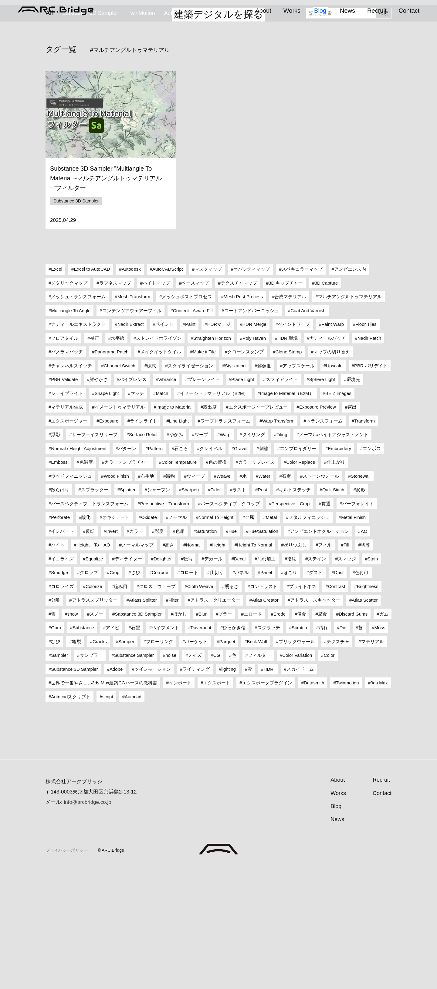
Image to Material (173, 529)
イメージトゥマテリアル (120, 529)
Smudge (59, 695)
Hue (233, 653)
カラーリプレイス (256, 584)
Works (291, 10)
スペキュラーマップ (302, 391)
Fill (346, 667)
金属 (249, 640)
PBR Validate (64, 502)
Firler (215, 612)
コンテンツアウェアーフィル (131, 433)
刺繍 (263, 570)
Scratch (299, 750)
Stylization (235, 488)
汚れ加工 (266, 681)
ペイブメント (165, 750)
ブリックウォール (297, 764)
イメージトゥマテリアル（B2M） (214, 515)
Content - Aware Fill (193, 433)
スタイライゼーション (190, 488)
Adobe (116, 791)
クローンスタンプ (245, 474)
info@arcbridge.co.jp (87, 925)
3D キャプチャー (286, 405)
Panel (266, 695)
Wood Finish (116, 598)
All (49, 150)
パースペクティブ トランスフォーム (89, 626)
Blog (320, 10)
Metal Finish (353, 640)
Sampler (59, 777)
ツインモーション (152, 791)
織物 (170, 598)
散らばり (60, 612)
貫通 (325, 626)
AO (364, 653)
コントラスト (263, 708)
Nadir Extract (130, 446)
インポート (180, 805)
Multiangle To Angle (70, 433)
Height (218, 667)
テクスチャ (338, 764)
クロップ (89, 695)
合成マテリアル (290, 419)
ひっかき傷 (234, 750)
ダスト (316, 695)
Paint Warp (332, 446)
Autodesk (131, 391)
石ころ (181, 570)
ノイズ (195, 777)
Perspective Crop (291, 626)
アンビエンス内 (350, 391)
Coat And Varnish (308, 433)
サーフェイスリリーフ (94, 557)
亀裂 (76, 764)
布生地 (147, 598)
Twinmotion (347, 805)
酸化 (85, 640)
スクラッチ (268, 750)
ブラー (225, 736)
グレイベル (211, 570)
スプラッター (94, 612)
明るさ (232, 708)
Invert (112, 653)
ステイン (317, 681)
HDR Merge (254, 446)
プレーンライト (204, 502)
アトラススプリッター (94, 722)
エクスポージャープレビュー (258, 529)
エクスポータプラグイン (267, 805)
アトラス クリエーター (215, 722)
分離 (55, 722)
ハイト (58, 667)
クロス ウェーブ (157, 708)
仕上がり (336, 584)
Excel (56, 391)
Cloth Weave (200, 708)
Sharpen (190, 612)
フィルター (259, 777)
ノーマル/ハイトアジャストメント (333, 557)
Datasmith (314, 805)
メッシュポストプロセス (187, 419)
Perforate (60, 640)
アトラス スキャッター (315, 722)
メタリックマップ (69, 405)
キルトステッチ (295, 612)
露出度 (210, 529)
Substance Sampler (134, 777)
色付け (362, 695)
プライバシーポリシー (67, 972)
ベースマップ (195, 405)
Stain (373, 681)
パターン (127, 570)
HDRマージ (219, 446)
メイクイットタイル (160, 474)
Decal (240, 681)
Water (264, 598)
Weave (223, 598)
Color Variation (297, 777)
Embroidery (339, 570)
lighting (228, 791)
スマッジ (347, 681)
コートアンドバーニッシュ (251, 433)
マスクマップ (208, 391)
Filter (173, 722)
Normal (193, 667)
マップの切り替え (331, 474)
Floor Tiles (365, 446)
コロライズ (62, 708)
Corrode (160, 695)
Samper (126, 764)
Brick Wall (257, 764)
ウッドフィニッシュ (71, 598)
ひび (55, 764)
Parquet (227, 764)
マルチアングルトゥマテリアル (350, 419)
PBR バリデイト (371, 488)
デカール (213, 681)
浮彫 (55, 557)
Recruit (376, 10)
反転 (90, 653)
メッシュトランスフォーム (78, 419)
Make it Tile (204, 474)
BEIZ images (338, 515)
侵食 (301, 736)
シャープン (158, 612)
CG (216, 777)
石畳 (135, 750)
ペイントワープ (294, 446)
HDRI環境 (287, 460)
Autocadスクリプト (188, 151)
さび (135, 695)
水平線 (117, 460)
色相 (180, 653)
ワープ (201, 557)
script (107, 819)
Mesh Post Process (243, 419)
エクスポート (216, 805)
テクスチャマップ (239, 405)
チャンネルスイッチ (71, 488)
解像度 (264, 488)
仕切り (216, 695)
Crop (115, 695)
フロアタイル (64, 460)
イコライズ (62, 681)
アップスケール (298, 488)
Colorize (94, 708)
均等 (365, 667)
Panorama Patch (112, 474)
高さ (169, 667)
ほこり (290, 695)
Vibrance (167, 502)
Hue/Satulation (263, 653)
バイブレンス (133, 502)
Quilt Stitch (333, 612)
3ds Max (379, 805)
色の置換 (217, 584)
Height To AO (93, 667)
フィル (325, 667)
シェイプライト (67, 515)
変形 (360, 612)
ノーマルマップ (138, 667)
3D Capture (326, 405)
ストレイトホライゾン (158, 460)
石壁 (286, 598)
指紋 (291, 681)
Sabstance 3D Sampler (138, 736)
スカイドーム (300, 791)
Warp (225, 557)
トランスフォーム (324, 543)
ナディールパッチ (327, 460)
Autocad (133, 819)
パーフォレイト (358, 626)
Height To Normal (254, 667)
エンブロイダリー (298, 570)
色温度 (86, 584)
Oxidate (149, 640)
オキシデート (116, 640)
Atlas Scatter (365, 722)
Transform (364, 543)
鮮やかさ (99, 502)
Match (162, 515)
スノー (96, 736)
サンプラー (91, 777)
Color (329, 777)
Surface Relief (143, 557)
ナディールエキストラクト (78, 446)
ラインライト (143, 543)
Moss (379, 750)
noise (170, 777)
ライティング (196, 791)
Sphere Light (322, 502)
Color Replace (300, 584)
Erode (279, 736)
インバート (62, 653)
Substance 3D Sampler (90, 151)
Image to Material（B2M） (287, 515)
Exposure (108, 543)
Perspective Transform (164, 626)
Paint (190, 446)
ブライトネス (302, 708)
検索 (383, 150)
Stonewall (361, 598)
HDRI (269, 791)
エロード (253, 736)
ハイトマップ (156, 405)
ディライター (128, 681)
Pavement (201, 750)
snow (72, 736)
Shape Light (107, 515)
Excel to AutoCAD (92, 391)
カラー (136, 653)
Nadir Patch (369, 460)
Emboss (59, 584)
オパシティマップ (251, 391)
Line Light (179, 543)
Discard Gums (353, 736)
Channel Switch (119, 488)
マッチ (137, 515)
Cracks (100, 764)
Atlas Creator (265, 722)
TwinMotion (141, 151)
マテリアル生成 (67, 529)
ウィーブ (196, 598)
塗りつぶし (295, 667)
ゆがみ (176, 557)
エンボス (372, 570)
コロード (189, 695)
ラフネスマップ (115, 405)
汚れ (323, 750)
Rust (262, 612)
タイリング (253, 557)
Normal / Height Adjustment (79, 570)
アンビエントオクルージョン (319, 653)
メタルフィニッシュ (309, 640)
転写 (187, 681)
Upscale (334, 488)
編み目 (120, 708)
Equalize (94, 681)
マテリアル (372, 764)
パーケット (196, 764)
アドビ (112, 750)
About (263, 10)
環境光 (353, 502)
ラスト (239, 612)
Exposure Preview (317, 529)
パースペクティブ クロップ (230, 626)
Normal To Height (215, 640)
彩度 (159, 653)
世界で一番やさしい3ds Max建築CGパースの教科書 (104, 805)
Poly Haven (254, 460)
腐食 (322, 736)
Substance (83, 750)
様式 (151, 488)
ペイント (164, 446)
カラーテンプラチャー (127, 584)
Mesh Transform (133, 419)
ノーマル (177, 640)
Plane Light (242, 502)
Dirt (343, 750)
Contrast (336, 708)
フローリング (159, 764)
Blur (202, 736)
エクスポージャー (69, 543)
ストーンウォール (321, 598)
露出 (352, 529)
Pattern (155, 570)
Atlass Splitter (143, 722)
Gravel (240, 570)
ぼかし (180, 736)
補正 (94, 460)
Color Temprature (179, 584)
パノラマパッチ (67, 474)
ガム (383, 736)
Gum (56, 750)
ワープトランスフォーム (225, 543)
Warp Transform (278, 543)
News (347, 10)
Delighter (163, 681)
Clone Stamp (289, 474)
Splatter (128, 612)
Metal (271, 640)
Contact (408, 10)
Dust (339, 695)
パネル (242, 695)
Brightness (367, 708)
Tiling (281, 557)
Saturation (206, 653)
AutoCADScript (167, 391)
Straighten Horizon (212, 460)
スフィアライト (282, 502)
